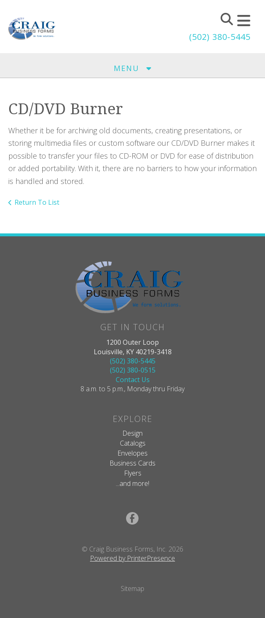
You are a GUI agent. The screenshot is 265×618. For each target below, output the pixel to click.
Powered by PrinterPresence (132, 558)
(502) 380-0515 (133, 370)
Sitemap (132, 588)
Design (132, 433)
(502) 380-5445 (219, 36)
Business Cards (132, 463)
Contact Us (133, 379)
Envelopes (132, 453)
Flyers (132, 473)
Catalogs (133, 443)
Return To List (37, 202)
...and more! (132, 483)
